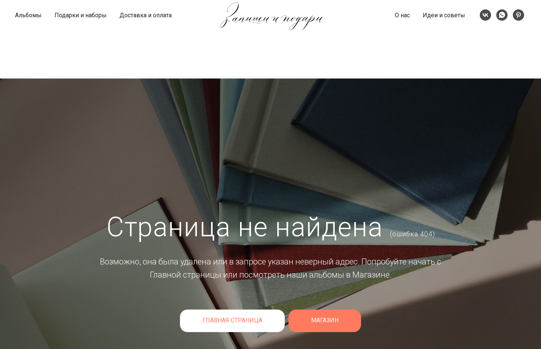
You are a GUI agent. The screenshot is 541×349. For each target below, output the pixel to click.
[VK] (485, 15)
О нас (402, 15)
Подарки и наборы (80, 15)
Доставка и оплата (145, 15)
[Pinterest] (518, 15)
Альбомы (28, 15)
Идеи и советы (444, 15)
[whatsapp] (502, 15)
